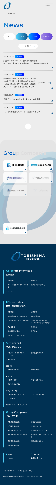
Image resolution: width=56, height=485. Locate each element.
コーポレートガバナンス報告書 (18, 320)
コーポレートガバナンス (16, 394)
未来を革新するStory (38, 285)
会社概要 (11, 281)
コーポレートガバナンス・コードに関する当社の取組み (40, 321)
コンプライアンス (14, 399)
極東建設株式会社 (14, 441)
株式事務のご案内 (14, 331)
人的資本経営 (12, 380)
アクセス (11, 291)
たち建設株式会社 (14, 445)
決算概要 (34, 312)
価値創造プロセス (37, 353)
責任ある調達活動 (14, 384)
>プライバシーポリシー (27, 471)
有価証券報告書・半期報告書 (17, 316)
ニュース (10, 458)
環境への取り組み (14, 370)
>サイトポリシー (9, 471)
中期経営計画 (35, 316)
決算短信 (11, 312)
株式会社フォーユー (14, 430)
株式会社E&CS (36, 422)
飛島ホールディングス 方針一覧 (16, 405)
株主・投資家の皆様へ (16, 306)
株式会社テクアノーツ (38, 426)
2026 (47, 5)
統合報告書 (11, 327)
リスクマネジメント (37, 394)
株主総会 (34, 327)
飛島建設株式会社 (14, 422)
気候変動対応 (35, 370)
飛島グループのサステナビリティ (16, 354)
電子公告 (34, 331)
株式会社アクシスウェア (39, 430)
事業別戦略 (11, 359)
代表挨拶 (34, 281)
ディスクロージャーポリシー (17, 335)
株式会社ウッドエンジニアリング (41, 436)
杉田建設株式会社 (14, 426)
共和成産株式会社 (37, 441)
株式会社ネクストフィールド (17, 435)
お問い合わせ (36, 458)
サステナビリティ (14, 347)
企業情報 (10, 274)
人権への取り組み (37, 380)
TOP (5, 13)
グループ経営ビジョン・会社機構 (18, 286)
